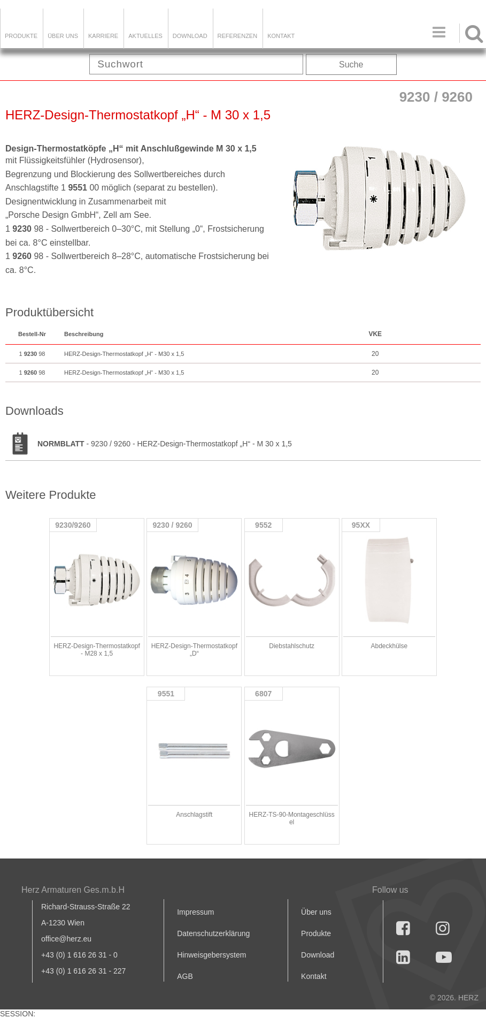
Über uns (316, 912)
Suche (351, 64)
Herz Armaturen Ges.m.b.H (73, 889)
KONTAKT (281, 36)
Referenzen (238, 36)
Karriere (103, 36)
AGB (185, 976)
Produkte (21, 36)
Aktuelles (145, 36)
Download (317, 955)
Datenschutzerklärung (213, 933)
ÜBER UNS (63, 36)
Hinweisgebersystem (211, 955)
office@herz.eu (66, 939)
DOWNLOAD (190, 36)
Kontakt (313, 976)
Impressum (195, 912)
